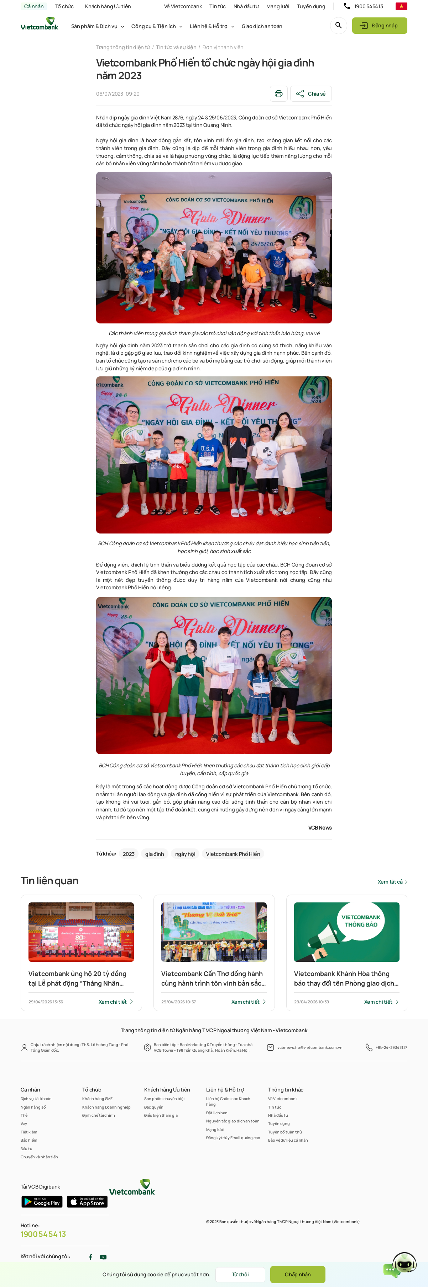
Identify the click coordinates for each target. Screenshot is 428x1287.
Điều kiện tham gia (161, 1115)
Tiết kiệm (29, 1132)
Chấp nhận (297, 1274)
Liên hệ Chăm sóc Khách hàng (228, 1101)
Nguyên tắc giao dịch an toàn (233, 1121)
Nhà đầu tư (246, 6)
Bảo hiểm (29, 1140)
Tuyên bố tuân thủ (285, 1132)
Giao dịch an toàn (262, 26)
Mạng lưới (277, 6)
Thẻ (24, 1115)
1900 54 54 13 (43, 1234)
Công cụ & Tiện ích (153, 26)
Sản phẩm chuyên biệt (164, 1098)
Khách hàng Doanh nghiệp (106, 1107)
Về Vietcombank (183, 6)
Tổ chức (64, 6)
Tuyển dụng (311, 6)
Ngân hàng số (33, 1107)
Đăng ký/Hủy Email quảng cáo (233, 1137)
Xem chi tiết (113, 1001)
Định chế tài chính (98, 1115)
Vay (24, 1123)
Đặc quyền (153, 1107)
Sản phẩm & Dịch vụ (94, 26)
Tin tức (217, 6)
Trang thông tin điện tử (123, 47)
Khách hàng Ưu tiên (108, 6)
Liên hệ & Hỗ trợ (208, 26)
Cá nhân (33, 6)
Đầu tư (27, 1148)
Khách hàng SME (97, 1098)
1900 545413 (368, 6)
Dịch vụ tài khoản (36, 1098)
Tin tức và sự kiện (176, 47)
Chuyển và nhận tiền (39, 1156)
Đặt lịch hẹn (217, 1112)
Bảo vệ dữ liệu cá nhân (288, 1140)
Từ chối (240, 1274)
